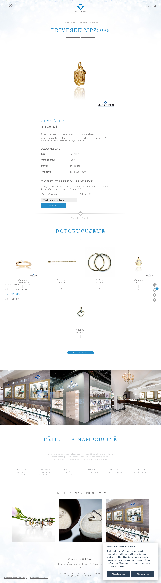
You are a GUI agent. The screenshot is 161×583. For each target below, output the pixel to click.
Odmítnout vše (142, 574)
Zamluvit (53, 205)
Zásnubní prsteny (20, 284)
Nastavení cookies (115, 566)
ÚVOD (66, 22)
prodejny (98, 564)
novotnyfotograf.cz (85, 575)
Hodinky (15, 299)
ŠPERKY (74, 22)
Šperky (16, 294)
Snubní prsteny (18, 289)
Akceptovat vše (118, 574)
